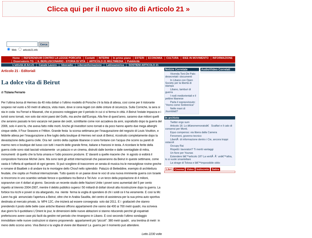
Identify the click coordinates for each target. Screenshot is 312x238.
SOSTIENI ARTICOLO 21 (144, 65)
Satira (215, 169)
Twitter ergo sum (179, 122)
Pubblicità (133, 61)
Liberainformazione (90, 65)
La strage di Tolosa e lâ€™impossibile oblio (195, 162)
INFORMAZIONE (222, 57)
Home (16, 57)
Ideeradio (67, 65)
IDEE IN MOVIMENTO (195, 57)
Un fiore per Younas (181, 152)
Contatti (90, 57)
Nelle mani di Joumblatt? (175, 110)
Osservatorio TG (23, 61)
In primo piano (122, 57)
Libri (169, 169)
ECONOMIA (155, 57)
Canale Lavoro (48, 65)
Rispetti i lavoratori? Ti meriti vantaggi (191, 149)
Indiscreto (202, 169)
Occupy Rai (177, 145)
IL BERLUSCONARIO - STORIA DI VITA (61, 61)
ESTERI (139, 57)
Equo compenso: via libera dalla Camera (193, 132)
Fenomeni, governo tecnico (186, 135)
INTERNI (104, 57)
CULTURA (172, 57)
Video (190, 169)
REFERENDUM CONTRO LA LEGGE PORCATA (52, 57)
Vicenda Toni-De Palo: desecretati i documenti (180, 75)
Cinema (179, 169)
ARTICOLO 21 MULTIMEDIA (106, 61)
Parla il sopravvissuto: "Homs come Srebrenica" (180, 103)
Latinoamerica (115, 65)
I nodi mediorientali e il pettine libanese (180, 97)
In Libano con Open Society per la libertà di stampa (179, 83)
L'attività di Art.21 (23, 65)
